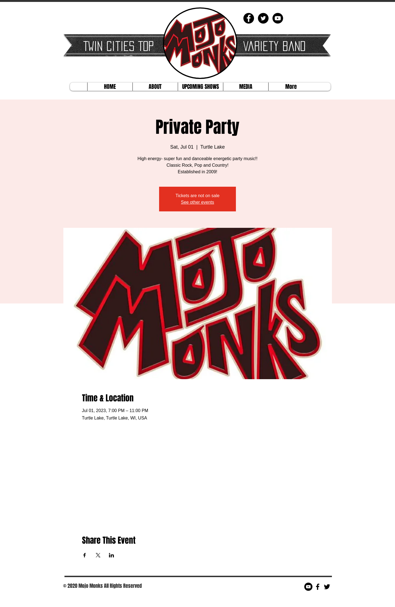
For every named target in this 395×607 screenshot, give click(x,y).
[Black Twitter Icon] (327, 587)
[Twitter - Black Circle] (263, 18)
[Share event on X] (98, 555)
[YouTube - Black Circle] (277, 18)
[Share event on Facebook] (84, 555)
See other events (197, 202)
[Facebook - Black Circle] (248, 18)
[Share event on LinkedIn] (111, 555)
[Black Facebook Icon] (318, 587)
